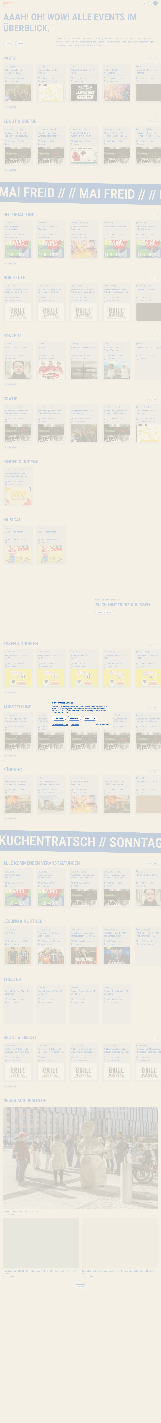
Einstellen (90, 718)
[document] (80, 713)
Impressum (75, 725)
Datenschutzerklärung (60, 725)
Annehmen (58, 718)
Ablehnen (74, 718)
